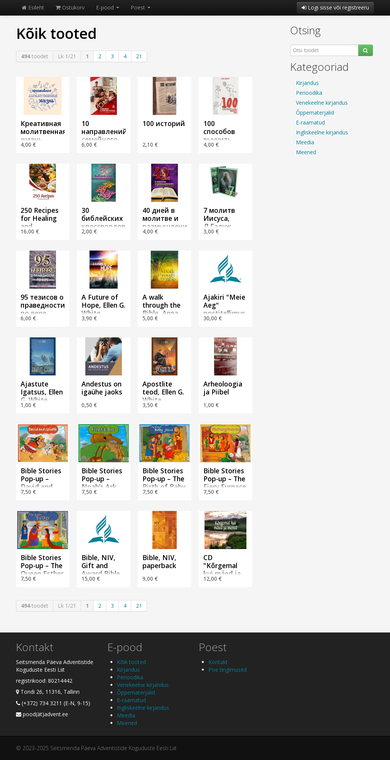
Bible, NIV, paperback (159, 561)
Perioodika (309, 92)
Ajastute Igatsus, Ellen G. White (42, 391)
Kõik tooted (131, 662)
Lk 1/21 (67, 56)
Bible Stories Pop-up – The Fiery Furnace (224, 478)
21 (139, 56)
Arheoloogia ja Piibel (222, 387)
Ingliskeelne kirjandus (322, 132)
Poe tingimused (227, 669)
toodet (34, 56)
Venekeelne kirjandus (322, 102)
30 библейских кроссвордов (103, 218)
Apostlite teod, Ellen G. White (163, 391)
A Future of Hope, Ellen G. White (103, 305)
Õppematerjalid (315, 112)
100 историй (163, 123)
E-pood (107, 7)
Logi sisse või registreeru (335, 7)
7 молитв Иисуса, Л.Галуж (219, 218)
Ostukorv (70, 7)
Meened (306, 152)
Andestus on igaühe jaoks (102, 387)
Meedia (305, 142)
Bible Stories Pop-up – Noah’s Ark (102, 478)
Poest (140, 7)
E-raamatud (310, 122)
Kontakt (218, 662)
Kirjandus (307, 82)
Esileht (33, 7)
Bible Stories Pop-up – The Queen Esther (42, 565)
